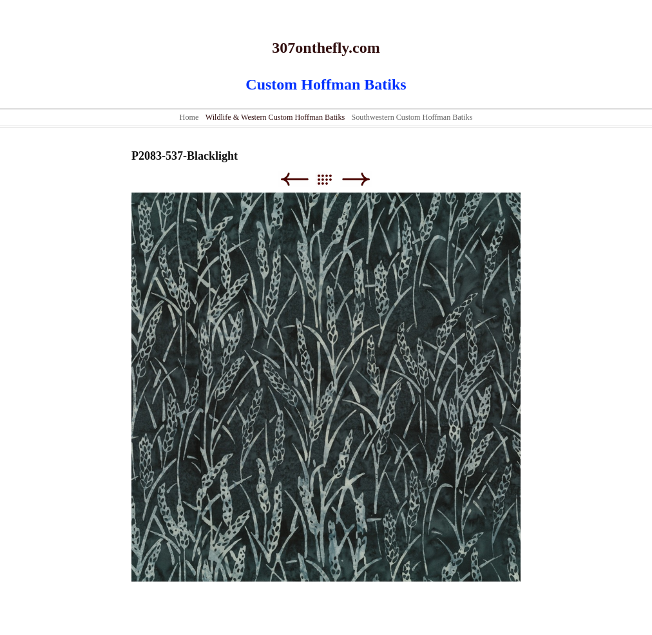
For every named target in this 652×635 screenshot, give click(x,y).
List (331, 179)
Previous (294, 179)
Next (356, 179)
